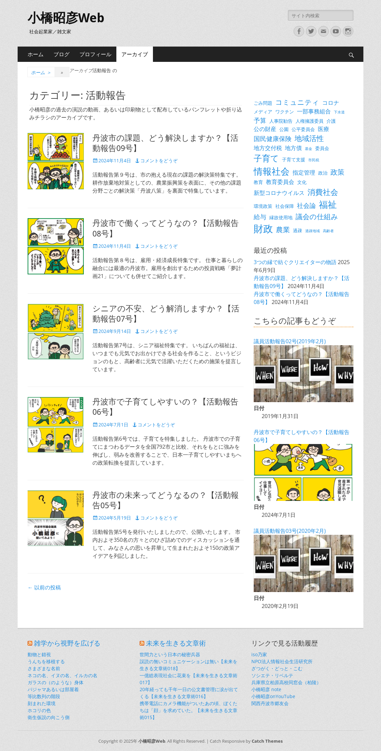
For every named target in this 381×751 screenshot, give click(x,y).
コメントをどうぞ (159, 160)
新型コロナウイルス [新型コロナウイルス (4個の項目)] (279, 193)
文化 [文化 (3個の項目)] (302, 182)
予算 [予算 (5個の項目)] (260, 120)
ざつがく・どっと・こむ (277, 668)
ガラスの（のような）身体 (55, 682)
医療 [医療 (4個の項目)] (323, 129)
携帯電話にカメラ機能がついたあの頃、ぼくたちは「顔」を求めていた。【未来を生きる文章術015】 (188, 710)
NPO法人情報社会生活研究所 (282, 661)
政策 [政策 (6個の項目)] (337, 172)
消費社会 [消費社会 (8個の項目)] (323, 192)
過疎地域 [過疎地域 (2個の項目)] (312, 230)
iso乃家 (259, 654)
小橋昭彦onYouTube (273, 696)
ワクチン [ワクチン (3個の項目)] (284, 111)
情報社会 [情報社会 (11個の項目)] (272, 171)
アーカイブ (134, 54)
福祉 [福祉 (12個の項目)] (328, 204)
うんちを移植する (46, 661)
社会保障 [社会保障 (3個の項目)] (284, 206)
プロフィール (95, 54)
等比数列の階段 (44, 696)
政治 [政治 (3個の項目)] (322, 173)
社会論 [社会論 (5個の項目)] (306, 205)
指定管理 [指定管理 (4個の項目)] (304, 172)
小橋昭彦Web (66, 18)
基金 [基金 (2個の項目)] (308, 148)
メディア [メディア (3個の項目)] (263, 111)
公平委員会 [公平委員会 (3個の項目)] (303, 129)
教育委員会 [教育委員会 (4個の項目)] (280, 182)
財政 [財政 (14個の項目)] (263, 228)
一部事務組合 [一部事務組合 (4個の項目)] (314, 111)
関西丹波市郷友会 (270, 703)
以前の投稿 (44, 587)
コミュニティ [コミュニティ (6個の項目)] (297, 102)
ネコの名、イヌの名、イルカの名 (62, 675)
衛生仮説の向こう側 (48, 717)
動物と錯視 (39, 654)
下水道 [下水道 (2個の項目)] (339, 112)
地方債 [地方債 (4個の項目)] (293, 148)
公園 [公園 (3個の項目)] (284, 129)
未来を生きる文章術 (176, 643)
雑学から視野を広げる (67, 643)
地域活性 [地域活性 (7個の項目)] (309, 138)
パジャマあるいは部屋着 (53, 689)
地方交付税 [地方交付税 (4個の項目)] (268, 148)
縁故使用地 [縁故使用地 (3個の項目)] (281, 217)
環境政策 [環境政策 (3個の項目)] (263, 206)
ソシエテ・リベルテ (272, 675)
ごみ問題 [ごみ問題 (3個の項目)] (263, 103)
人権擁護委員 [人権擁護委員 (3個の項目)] (309, 121)
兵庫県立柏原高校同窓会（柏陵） (286, 682)
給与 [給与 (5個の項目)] (260, 217)
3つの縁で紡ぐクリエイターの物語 (295, 262)
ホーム (36, 54)
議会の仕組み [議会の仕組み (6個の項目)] (317, 216)
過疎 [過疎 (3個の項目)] (297, 230)
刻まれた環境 (42, 703)
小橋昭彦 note (266, 689)
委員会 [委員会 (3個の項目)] (322, 148)
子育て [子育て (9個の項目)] (266, 158)
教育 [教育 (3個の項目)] (258, 182)
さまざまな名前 (44, 668)
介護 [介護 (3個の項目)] (331, 121)
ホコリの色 (39, 710)
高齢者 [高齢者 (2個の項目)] (328, 230)
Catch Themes (267, 741)
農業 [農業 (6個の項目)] (283, 229)
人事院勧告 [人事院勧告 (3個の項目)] (281, 121)
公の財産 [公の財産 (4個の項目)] (265, 129)
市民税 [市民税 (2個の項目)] (313, 160)
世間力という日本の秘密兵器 (170, 654)
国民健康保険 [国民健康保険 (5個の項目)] (273, 138)
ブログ (61, 54)
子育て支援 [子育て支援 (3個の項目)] (293, 159)
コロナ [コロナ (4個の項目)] (330, 102)
